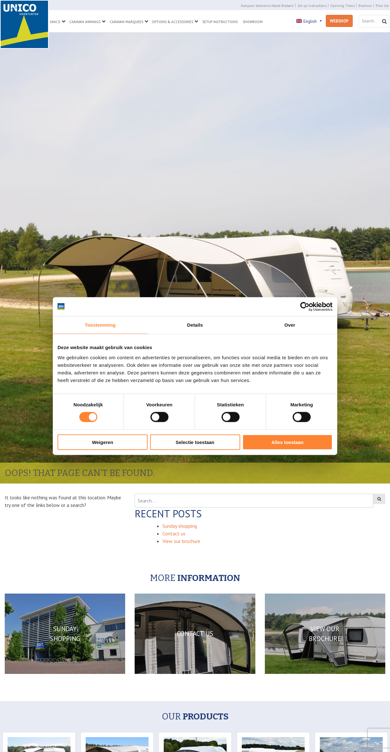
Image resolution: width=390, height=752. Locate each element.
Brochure (365, 5)
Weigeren (102, 442)
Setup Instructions (220, 22)
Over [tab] (290, 325)
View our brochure (181, 541)
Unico (55, 22)
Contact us (174, 533)
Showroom (253, 22)
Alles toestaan (287, 442)
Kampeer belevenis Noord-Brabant (267, 5)
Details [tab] (195, 325)
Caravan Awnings (85, 22)
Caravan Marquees (126, 22)
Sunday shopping (179, 526)
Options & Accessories (172, 22)
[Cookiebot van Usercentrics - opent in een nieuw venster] (304, 306)
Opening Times (342, 5)
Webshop (339, 21)
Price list (382, 5)
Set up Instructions (311, 5)
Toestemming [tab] (100, 325)
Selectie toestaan (195, 442)
